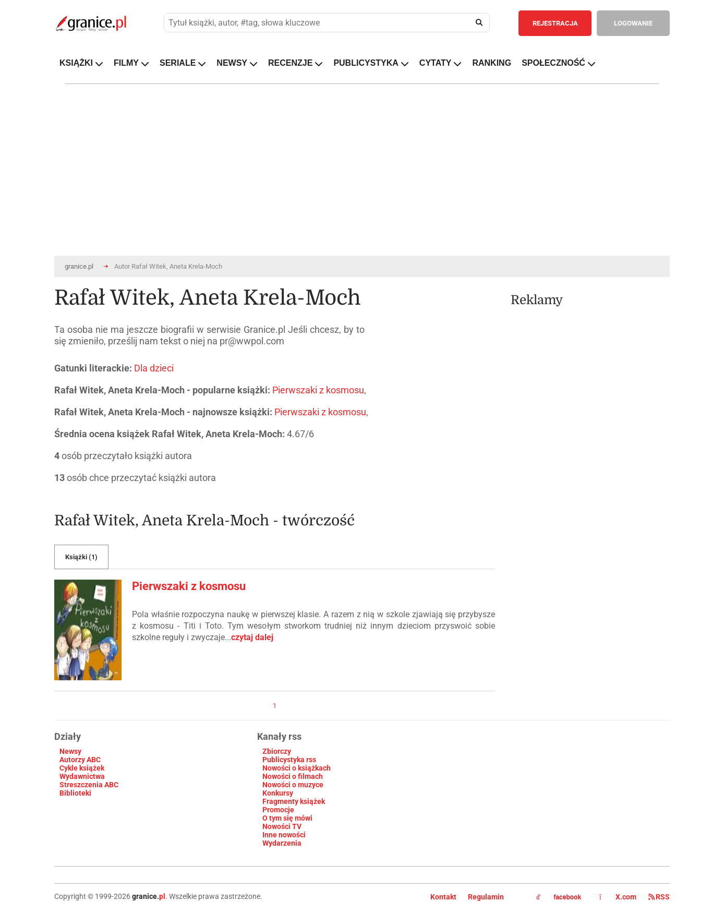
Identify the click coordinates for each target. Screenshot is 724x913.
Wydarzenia (281, 843)
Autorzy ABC (80, 759)
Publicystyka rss (289, 759)
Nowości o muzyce (292, 784)
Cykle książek (81, 768)
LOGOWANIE (633, 23)
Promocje (278, 810)
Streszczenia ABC (88, 784)
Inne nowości (284, 835)
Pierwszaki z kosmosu (318, 390)
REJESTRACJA (555, 23)
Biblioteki (75, 793)
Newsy (70, 751)
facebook (558, 897)
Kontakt (443, 897)
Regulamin (486, 897)
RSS (659, 897)
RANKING (491, 62)
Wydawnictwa (82, 776)
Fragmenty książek (293, 801)
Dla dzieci (154, 368)
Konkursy (277, 793)
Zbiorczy (276, 751)
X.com (618, 897)
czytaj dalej (252, 637)
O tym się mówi (287, 818)
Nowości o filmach (292, 776)
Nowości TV (281, 826)
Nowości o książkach (296, 768)
